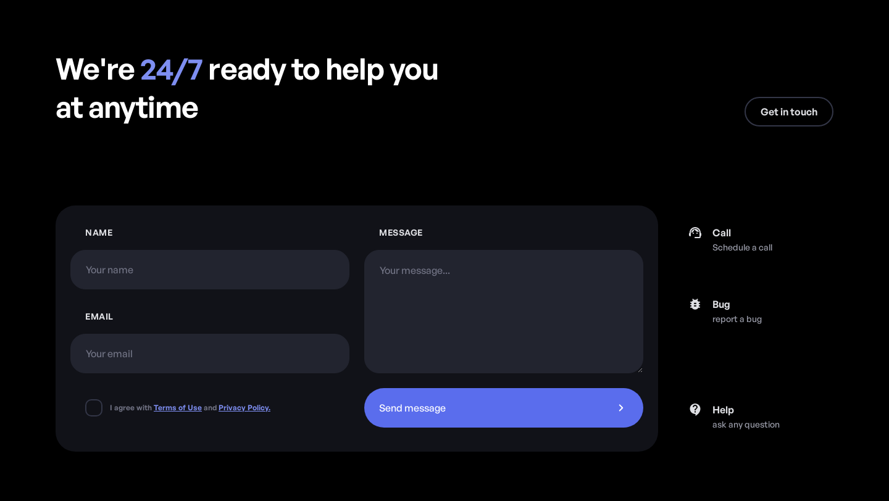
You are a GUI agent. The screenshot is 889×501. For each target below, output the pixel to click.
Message (401, 232)
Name (98, 232)
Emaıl (99, 316)
